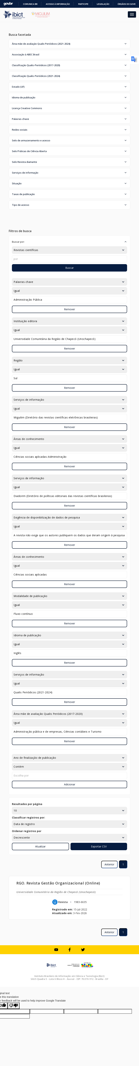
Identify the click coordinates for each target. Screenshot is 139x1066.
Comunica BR (30, 4)
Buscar (69, 268)
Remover (69, 309)
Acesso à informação (58, 4)
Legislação (103, 4)
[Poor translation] (14, 1005)
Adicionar (69, 784)
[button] (69, 43)
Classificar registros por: (28, 817)
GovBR (8, 4)
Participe (83, 4)
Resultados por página (27, 804)
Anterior (109, 864)
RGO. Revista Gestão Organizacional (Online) (58, 883)
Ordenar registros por (26, 831)
